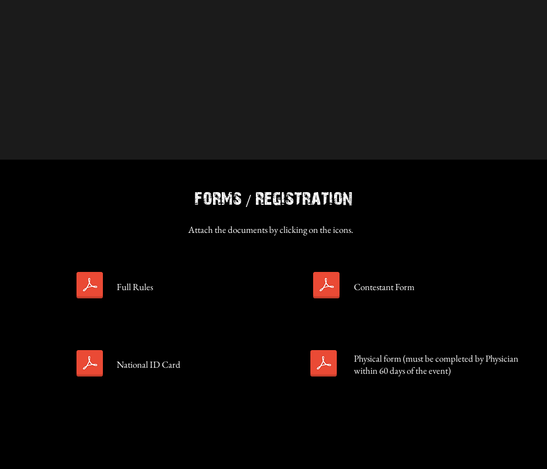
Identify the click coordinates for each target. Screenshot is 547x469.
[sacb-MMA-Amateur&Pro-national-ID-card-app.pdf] (90, 364)
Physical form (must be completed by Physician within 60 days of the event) (436, 364)
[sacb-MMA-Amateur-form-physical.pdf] (324, 364)
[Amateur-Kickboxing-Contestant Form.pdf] (326, 286)
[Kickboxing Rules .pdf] (90, 286)
